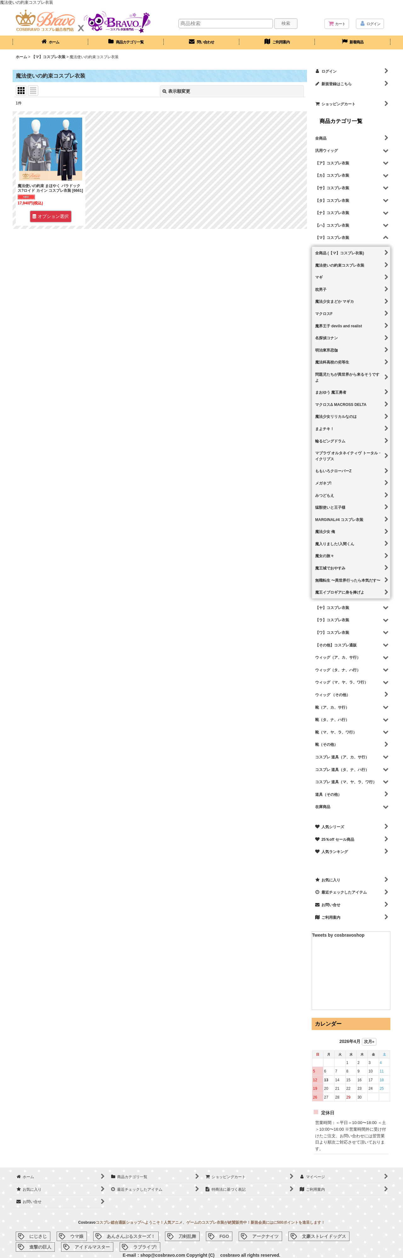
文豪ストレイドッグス (324, 1236)
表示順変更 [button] (176, 91)
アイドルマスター (92, 1247)
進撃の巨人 (40, 1247)
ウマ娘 (76, 1236)
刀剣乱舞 (187, 1236)
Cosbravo (86, 1222)
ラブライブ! (145, 1247)
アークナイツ (265, 1236)
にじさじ (38, 1236)
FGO (224, 1236)
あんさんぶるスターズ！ (131, 1236)
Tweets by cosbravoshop (338, 935)
